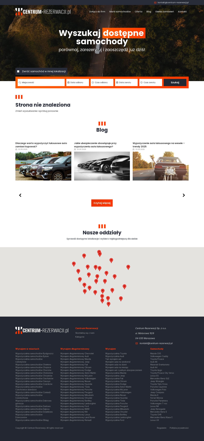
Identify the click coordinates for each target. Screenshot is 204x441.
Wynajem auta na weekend (117, 362)
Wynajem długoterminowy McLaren (76, 375)
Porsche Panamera (159, 400)
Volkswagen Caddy (159, 356)
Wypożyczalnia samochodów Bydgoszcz (34, 353)
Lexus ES (154, 375)
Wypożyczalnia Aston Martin (118, 387)
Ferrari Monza (156, 398)
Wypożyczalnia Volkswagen (118, 392)
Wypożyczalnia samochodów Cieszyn (32, 381)
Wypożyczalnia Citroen (116, 381)
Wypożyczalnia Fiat (114, 378)
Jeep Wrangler (157, 381)
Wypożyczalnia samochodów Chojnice (33, 367)
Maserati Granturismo (159, 364)
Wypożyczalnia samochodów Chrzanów (33, 375)
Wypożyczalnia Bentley (116, 414)
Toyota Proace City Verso (162, 373)
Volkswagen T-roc (158, 403)
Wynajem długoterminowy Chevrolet (77, 353)
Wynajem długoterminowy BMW (75, 409)
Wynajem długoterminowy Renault (75, 420)
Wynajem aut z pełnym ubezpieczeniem (123, 370)
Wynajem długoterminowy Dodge (75, 370)
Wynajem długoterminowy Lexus (75, 414)
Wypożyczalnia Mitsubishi (117, 409)
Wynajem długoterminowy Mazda (75, 359)
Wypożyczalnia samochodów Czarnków (33, 384)
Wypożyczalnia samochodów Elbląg (32, 420)
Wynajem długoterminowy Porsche (76, 389)
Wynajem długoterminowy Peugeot (76, 392)
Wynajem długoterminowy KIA (74, 412)
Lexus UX (154, 420)
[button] (114, 277)
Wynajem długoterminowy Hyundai (76, 384)
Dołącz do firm (97, 11)
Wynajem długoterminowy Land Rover (77, 417)
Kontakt (182, 11)
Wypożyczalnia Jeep (115, 375)
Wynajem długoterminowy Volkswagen (78, 378)
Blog (148, 11)
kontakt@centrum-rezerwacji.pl (171, 2)
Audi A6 (153, 362)
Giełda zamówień (164, 11)
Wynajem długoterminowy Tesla (75, 387)
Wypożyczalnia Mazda (115, 373)
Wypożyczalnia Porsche (116, 403)
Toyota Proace (157, 359)
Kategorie (79, 337)
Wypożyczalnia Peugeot (116, 406)
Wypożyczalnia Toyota (116, 353)
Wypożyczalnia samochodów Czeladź (33, 392)
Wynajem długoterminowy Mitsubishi (77, 395)
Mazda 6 (154, 395)
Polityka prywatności (179, 428)
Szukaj (175, 82)
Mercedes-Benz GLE (159, 378)
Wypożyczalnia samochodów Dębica (32, 409)
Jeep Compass (157, 392)
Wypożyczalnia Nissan (115, 395)
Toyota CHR (155, 414)
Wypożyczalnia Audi (114, 356)
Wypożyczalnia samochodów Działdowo (34, 412)
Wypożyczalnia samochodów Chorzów (33, 370)
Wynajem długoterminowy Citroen (75, 367)
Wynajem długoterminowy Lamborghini (78, 403)
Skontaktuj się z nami (84, 333)
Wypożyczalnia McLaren (116, 389)
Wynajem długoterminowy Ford (74, 406)
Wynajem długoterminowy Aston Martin (78, 373)
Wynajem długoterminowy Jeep (75, 362)
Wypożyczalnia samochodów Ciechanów (34, 378)
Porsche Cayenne (158, 387)
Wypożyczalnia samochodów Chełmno (33, 364)
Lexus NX (154, 406)
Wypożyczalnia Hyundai (116, 398)
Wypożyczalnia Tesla (115, 400)
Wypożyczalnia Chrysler (116, 412)
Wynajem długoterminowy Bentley (76, 400)
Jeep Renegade (157, 409)
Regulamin (161, 428)
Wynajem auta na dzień (116, 364)
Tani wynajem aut (113, 359)
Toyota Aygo (156, 370)
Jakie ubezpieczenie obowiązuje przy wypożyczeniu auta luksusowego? (95, 145)
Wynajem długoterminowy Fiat (74, 364)
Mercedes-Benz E (158, 412)
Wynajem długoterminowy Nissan (75, 381)
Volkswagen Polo (158, 389)
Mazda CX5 (155, 353)
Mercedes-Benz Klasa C (161, 417)
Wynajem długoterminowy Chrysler (76, 398)
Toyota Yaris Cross (159, 384)
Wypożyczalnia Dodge (115, 384)
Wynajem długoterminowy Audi (74, 356)
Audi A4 (153, 367)
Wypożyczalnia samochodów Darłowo (33, 406)
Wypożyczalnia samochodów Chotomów (34, 373)
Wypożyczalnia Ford (114, 420)
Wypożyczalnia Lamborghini (118, 417)
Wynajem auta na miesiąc (116, 367)
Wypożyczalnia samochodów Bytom (32, 356)
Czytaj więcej (102, 203)
